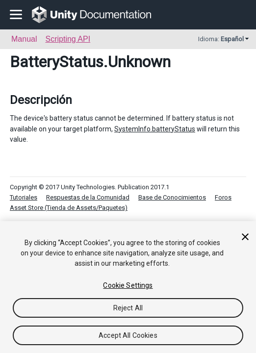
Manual (24, 39)
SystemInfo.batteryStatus (154, 129)
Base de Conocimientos (172, 197)
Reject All (128, 308)
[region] (128, 287)
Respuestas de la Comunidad (87, 197)
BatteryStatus (56, 61)
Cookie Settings (128, 285)
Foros (223, 197)
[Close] (245, 237)
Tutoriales (23, 197)
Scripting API (67, 39)
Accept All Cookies (128, 335)
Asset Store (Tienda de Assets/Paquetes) (69, 207)
